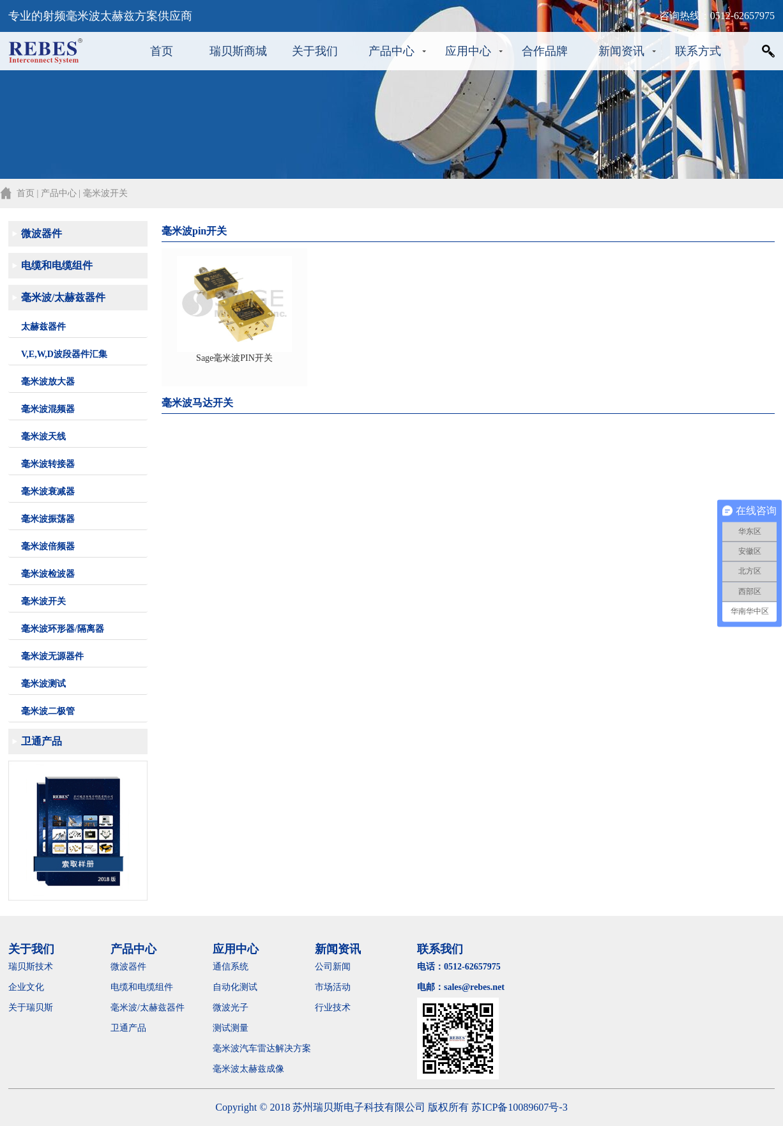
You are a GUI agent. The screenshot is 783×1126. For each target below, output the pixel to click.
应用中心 (468, 51)
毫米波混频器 (48, 409)
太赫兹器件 (43, 326)
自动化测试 (235, 987)
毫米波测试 (43, 684)
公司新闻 (333, 966)
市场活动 (333, 987)
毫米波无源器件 (52, 656)
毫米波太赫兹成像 (257, 1069)
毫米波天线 (43, 436)
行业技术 (333, 1007)
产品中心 (391, 51)
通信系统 (230, 966)
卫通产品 (41, 741)
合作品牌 (545, 51)
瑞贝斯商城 (238, 51)
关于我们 (315, 51)
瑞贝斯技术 (30, 966)
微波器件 (41, 233)
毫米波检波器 (48, 574)
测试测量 (230, 1028)
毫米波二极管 (48, 711)
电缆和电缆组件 (57, 265)
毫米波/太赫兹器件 (63, 297)
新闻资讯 (621, 51)
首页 (161, 51)
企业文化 (26, 987)
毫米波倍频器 (48, 546)
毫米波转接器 (48, 464)
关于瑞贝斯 (30, 1007)
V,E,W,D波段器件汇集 (64, 354)
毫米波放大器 (48, 381)
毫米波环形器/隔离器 (62, 629)
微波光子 (230, 1007)
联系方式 (698, 51)
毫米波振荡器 (48, 519)
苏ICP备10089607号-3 (519, 1107)
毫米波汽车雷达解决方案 (262, 1048)
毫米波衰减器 (48, 491)
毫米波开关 (43, 601)
